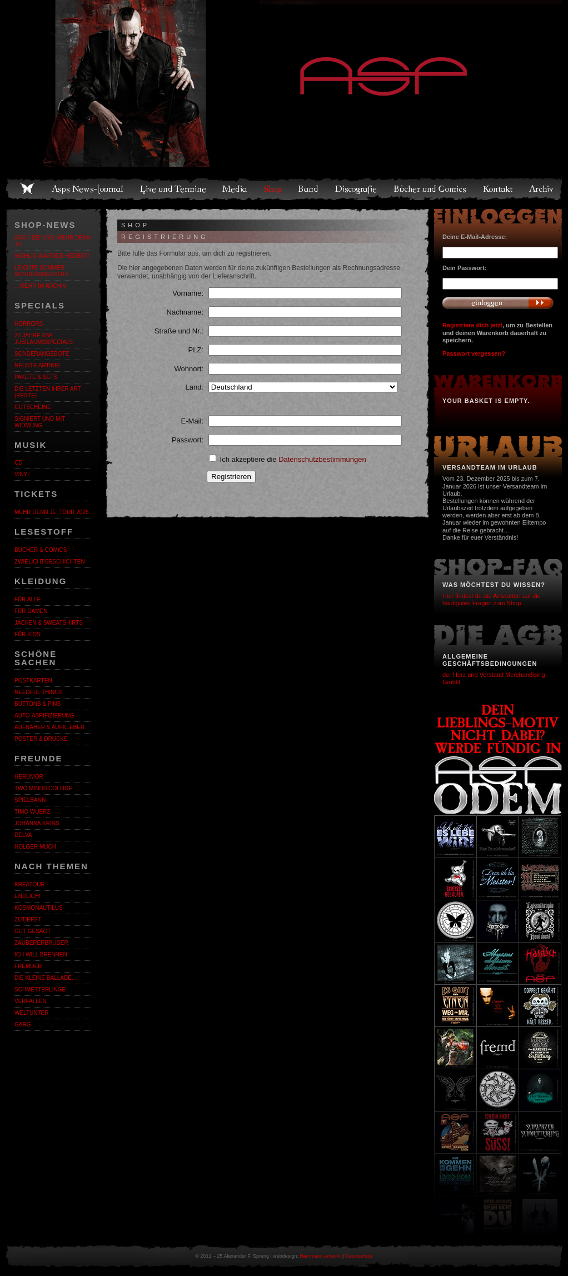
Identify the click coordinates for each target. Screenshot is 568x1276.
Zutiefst (27, 919)
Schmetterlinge (40, 989)
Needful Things (38, 692)
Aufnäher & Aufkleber (49, 727)
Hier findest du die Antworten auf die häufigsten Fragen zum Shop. (491, 599)
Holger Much (35, 847)
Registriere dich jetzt (472, 325)
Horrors (28, 324)
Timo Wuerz (32, 812)
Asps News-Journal (88, 189)
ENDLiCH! (27, 896)
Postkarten (33, 680)
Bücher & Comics (40, 550)
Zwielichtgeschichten (49, 562)
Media (235, 189)
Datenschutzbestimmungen (322, 459)
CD (18, 463)
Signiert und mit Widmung (39, 422)
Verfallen (30, 1001)
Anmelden (498, 303)
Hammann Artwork (320, 1256)
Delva (23, 835)
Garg (22, 1024)
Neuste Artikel (37, 365)
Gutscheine (32, 407)
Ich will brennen (40, 954)
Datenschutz (359, 1256)
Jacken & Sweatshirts (48, 623)
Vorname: (187, 293)
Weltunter (31, 1013)
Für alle (27, 599)
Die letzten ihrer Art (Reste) (47, 392)
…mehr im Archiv (40, 286)
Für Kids (27, 634)
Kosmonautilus (38, 908)
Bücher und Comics (430, 189)
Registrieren (231, 476)
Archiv (542, 189)
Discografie (356, 189)
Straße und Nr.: (179, 331)
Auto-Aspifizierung (44, 715)
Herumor (28, 777)
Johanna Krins (36, 823)
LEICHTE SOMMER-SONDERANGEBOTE (41, 271)
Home (27, 189)
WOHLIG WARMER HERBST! (51, 256)
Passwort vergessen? (473, 353)
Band (309, 189)
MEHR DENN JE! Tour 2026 (51, 512)
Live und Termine (173, 189)
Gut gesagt (32, 931)
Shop (273, 189)
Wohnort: (188, 368)
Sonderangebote (41, 354)
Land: (194, 387)
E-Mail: (192, 421)
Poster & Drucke (41, 739)
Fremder (28, 966)
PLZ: (195, 349)
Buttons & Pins (37, 704)
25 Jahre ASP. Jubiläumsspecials (43, 338)
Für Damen (30, 611)
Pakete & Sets (35, 377)
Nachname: (185, 312)
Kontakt (498, 189)
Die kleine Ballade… (45, 978)
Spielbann (30, 800)
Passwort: (187, 439)
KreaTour (29, 884)
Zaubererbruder (41, 943)
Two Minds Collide (43, 788)
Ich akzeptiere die (287, 459)
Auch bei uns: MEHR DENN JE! (52, 241)
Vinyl (22, 474)
